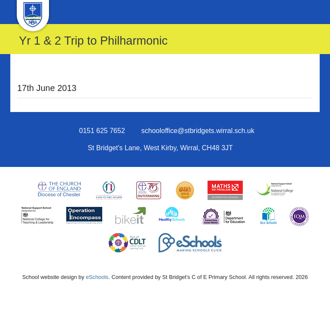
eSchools (97, 277)
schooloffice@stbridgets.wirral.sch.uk (197, 130)
